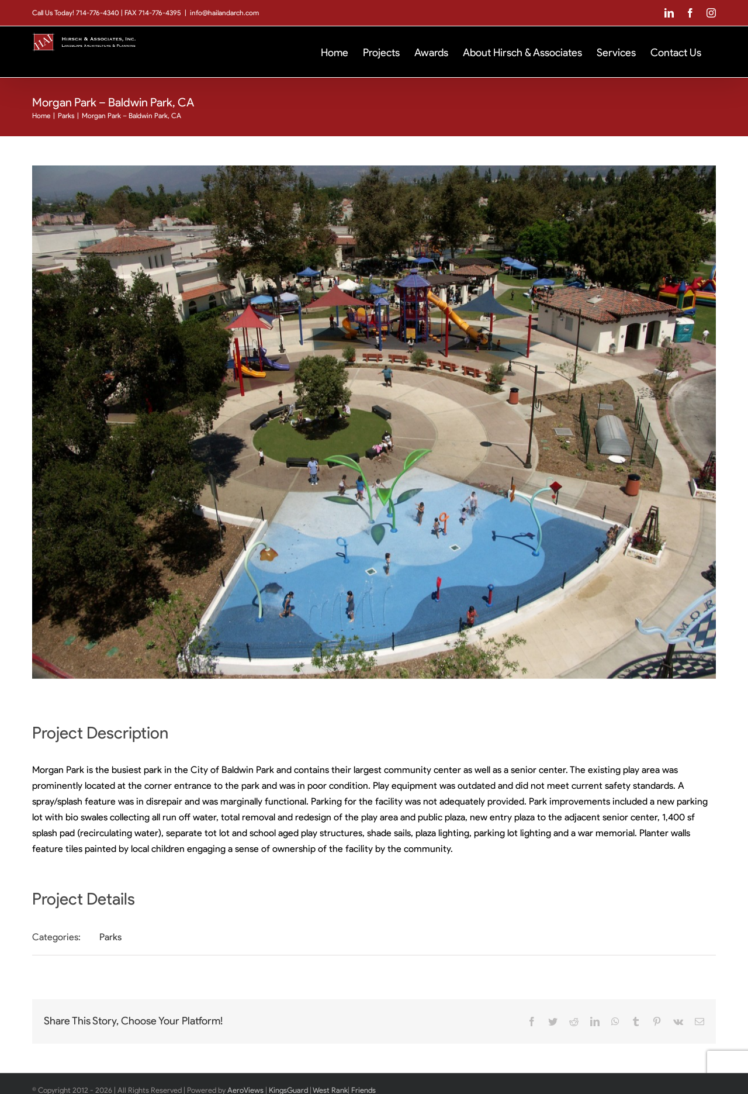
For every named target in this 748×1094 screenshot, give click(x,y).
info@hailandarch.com (224, 12)
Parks (110, 937)
